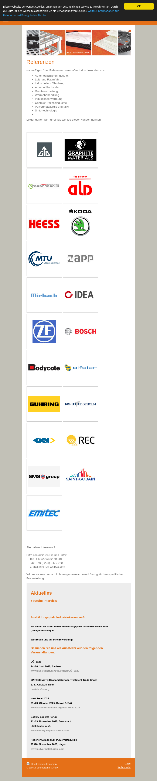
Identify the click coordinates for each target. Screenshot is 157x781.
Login (127, 763)
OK (139, 6)
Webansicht (124, 767)
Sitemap (52, 764)
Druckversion (36, 764)
